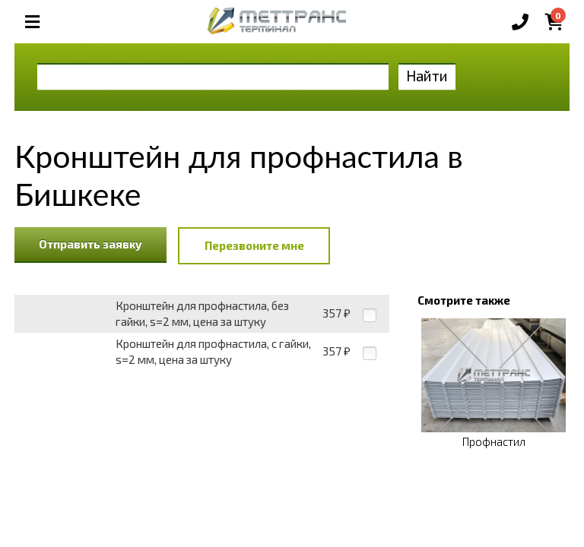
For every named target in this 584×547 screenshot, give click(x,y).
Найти (427, 75)
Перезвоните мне (254, 245)
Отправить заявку (90, 244)
